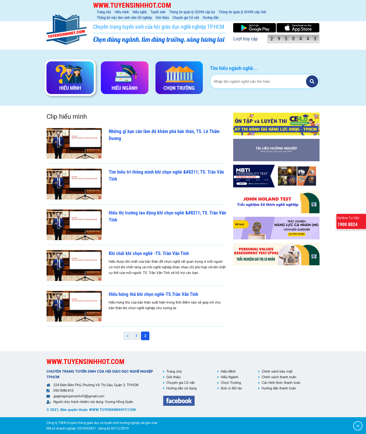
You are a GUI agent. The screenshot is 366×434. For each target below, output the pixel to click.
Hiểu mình (122, 12)
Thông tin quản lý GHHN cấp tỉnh (242, 12)
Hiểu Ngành (229, 377)
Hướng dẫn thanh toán (279, 388)
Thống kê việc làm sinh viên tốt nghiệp (124, 17)
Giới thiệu (162, 17)
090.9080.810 (63, 390)
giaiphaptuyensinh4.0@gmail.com (78, 396)
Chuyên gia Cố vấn (185, 17)
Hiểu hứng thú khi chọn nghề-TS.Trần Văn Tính (153, 294)
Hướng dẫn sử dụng (181, 388)
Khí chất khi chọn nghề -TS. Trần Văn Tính (149, 253)
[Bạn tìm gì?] (258, 81)
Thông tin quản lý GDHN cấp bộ (192, 12)
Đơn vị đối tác (231, 388)
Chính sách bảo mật (277, 371)
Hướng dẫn (211, 17)
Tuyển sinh (157, 12)
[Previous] (127, 336)
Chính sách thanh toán (279, 377)
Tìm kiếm (312, 81)
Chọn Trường (231, 383)
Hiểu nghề (139, 12)
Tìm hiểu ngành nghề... (233, 68)
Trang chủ (104, 12)
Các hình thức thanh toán (281, 383)
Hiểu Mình (228, 371)
